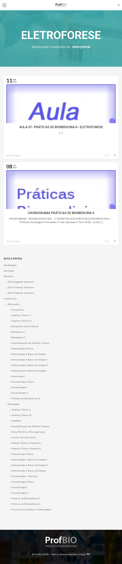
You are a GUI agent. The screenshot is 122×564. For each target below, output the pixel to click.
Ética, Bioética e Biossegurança (28, 432)
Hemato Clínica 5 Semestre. (26, 443)
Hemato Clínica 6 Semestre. (26, 448)
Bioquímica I (18, 332)
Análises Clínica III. (22, 415)
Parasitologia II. (20, 493)
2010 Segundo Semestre (21, 282)
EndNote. (17, 421)
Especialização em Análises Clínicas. (31, 426)
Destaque (9, 270)
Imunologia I (18, 376)
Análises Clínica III (21, 321)
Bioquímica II (19, 337)
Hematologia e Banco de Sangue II (30, 365)
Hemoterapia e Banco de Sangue (29, 370)
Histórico (9, 276)
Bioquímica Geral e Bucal (25, 326)
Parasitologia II (20, 393)
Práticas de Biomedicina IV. (26, 504)
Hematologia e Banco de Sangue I (29, 359)
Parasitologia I (19, 387)
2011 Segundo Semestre (21, 293)
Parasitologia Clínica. (23, 482)
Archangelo (15, 155)
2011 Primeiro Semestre (21, 287)
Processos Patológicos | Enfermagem (31, 509)
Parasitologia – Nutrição (25, 476)
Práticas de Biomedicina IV (26, 398)
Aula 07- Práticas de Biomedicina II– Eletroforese (61, 127)
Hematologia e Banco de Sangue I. (30, 459)
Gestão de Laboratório (24, 437)
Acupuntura (18, 309)
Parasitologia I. (20, 487)
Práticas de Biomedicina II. (26, 498)
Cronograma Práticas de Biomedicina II (61, 213)
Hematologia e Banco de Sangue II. (30, 465)
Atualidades (10, 265)
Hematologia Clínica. (23, 454)
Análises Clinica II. (21, 409)
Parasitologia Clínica (23, 382)
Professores (10, 298)
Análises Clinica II (21, 315)
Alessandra (14, 304)
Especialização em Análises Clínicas (31, 343)
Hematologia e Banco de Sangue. (29, 470)
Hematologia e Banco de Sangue (29, 354)
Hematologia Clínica (22, 348)
